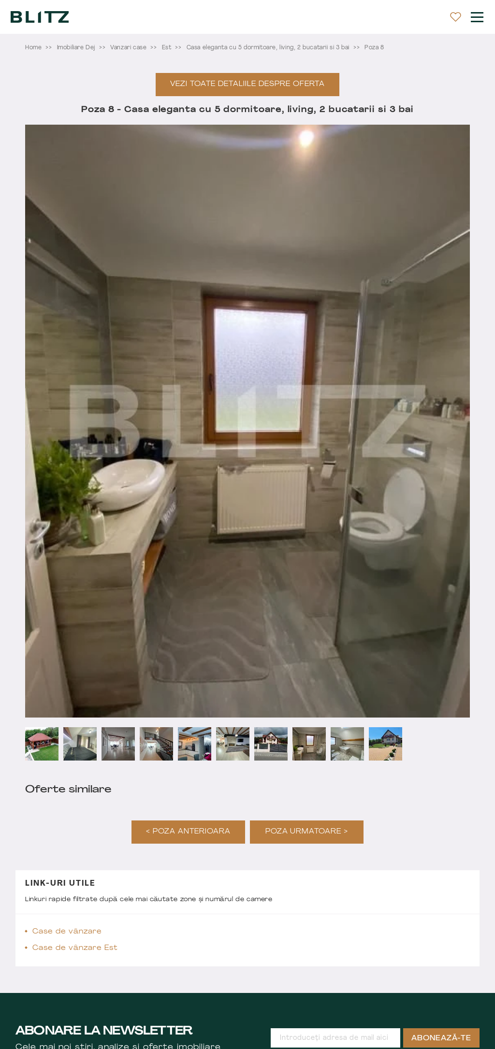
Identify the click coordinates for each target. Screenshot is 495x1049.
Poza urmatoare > (307, 831)
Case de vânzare (67, 931)
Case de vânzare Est (75, 948)
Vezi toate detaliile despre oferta (247, 84)
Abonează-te (441, 1038)
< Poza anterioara (188, 831)
